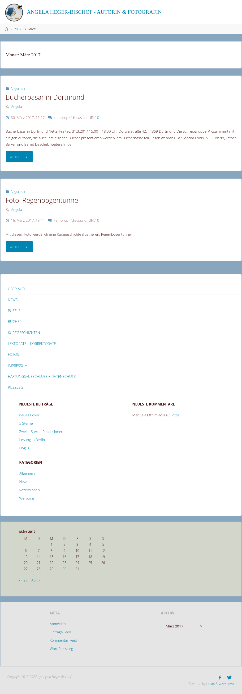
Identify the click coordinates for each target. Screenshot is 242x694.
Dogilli (24, 448)
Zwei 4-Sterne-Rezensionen (41, 432)
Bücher (15, 321)
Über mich (17, 288)
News (12, 299)
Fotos (13, 354)
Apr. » (35, 580)
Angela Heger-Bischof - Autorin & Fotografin (94, 12)
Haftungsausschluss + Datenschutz (42, 376)
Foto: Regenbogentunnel (43, 200)
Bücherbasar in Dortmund (45, 97)
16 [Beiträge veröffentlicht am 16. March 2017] (64, 557)
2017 (18, 29)
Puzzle (14, 310)
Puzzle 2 (15, 388)
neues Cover (29, 415)
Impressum (18, 366)
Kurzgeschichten (24, 332)
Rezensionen (29, 490)
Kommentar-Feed (63, 641)
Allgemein (18, 88)
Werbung (26, 498)
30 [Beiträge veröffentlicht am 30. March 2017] (64, 569)
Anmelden (57, 624)
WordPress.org (61, 649)
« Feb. (23, 580)
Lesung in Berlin (32, 440)
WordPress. (226, 683)
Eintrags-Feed (60, 632)
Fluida (209, 683)
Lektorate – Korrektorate (32, 343)
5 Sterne (26, 423)
